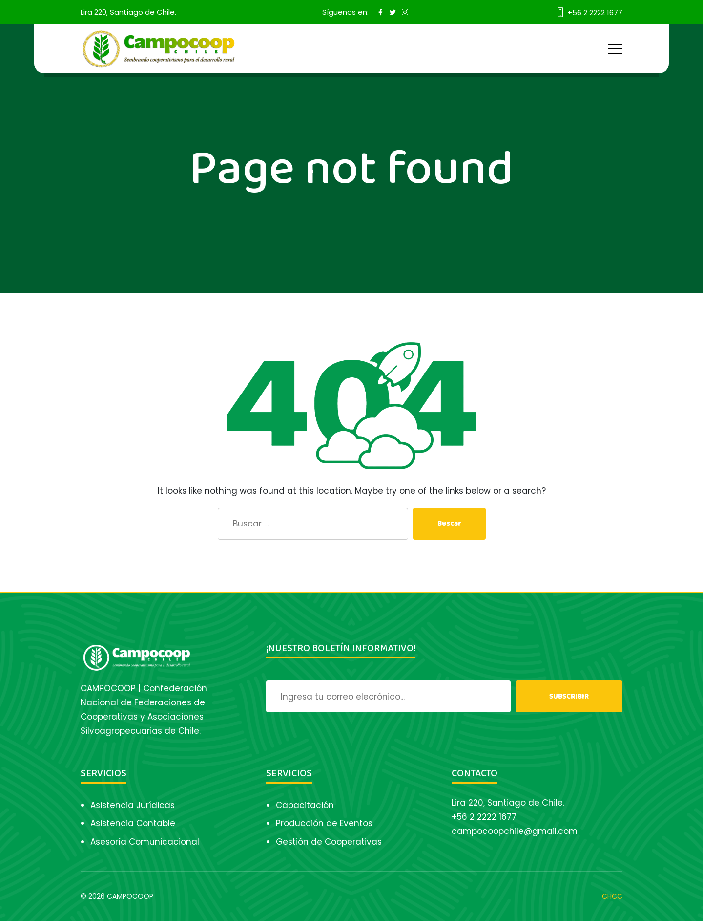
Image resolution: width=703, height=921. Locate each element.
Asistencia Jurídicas (132, 805)
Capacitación (305, 805)
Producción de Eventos (324, 823)
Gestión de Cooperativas (329, 842)
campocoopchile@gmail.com (515, 831)
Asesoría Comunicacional (144, 842)
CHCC (612, 896)
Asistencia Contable (132, 823)
